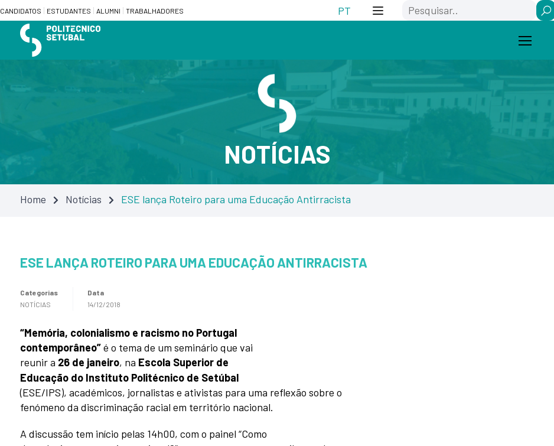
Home (33, 199)
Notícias (84, 199)
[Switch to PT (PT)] (344, 10)
